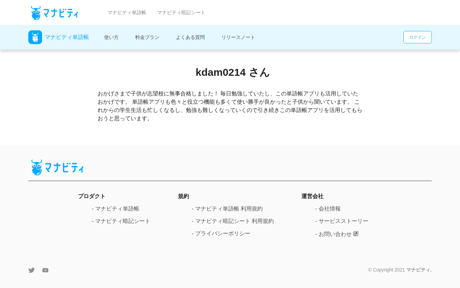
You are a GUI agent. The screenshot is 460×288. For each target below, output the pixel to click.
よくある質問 (190, 37)
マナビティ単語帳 (127, 12)
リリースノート (238, 37)
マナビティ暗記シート (181, 12)
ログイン (417, 37)
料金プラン (147, 37)
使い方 (111, 37)
